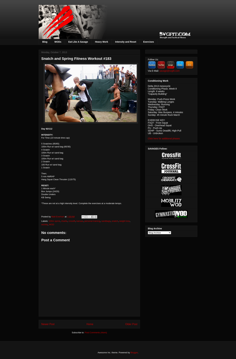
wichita (44, 224)
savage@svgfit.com (169, 71)
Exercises (148, 41)
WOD (51, 224)
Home (90, 324)
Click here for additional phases (164, 138)
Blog (44, 41)
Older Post (131, 324)
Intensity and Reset (125, 41)
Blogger (134, 352)
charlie (64, 221)
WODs (57, 41)
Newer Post (48, 324)
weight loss (124, 221)
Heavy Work (101, 41)
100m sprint (54, 221)
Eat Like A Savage (78, 41)
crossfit (72, 221)
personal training (92, 221)
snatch (115, 221)
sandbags (105, 221)
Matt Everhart (58, 216)
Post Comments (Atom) (96, 332)
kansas (80, 221)
